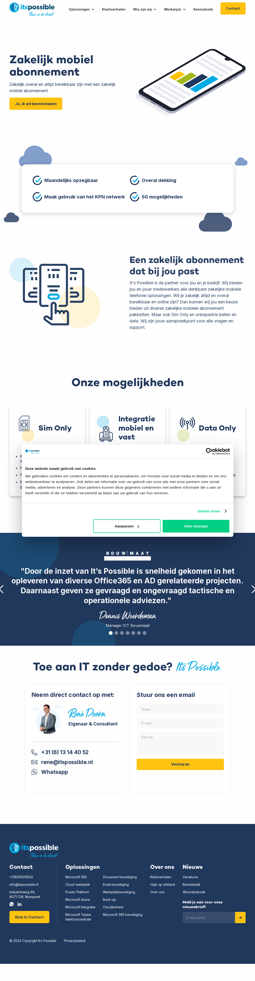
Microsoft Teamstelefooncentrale (78, 917)
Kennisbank (191, 884)
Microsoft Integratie (80, 907)
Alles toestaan (196, 526)
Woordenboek (194, 892)
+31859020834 (21, 877)
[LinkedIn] (19, 904)
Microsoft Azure (77, 900)
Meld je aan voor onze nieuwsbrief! (203, 905)
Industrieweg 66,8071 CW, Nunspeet (24, 894)
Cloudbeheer (113, 907)
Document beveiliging (120, 877)
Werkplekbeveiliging (119, 892)
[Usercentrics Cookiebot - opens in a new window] (209, 451)
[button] (85, 9)
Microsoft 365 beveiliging (122, 915)
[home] (32, 9)
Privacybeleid (74, 941)
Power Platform (77, 892)
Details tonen (209, 511)
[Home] (33, 850)
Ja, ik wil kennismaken (36, 103)
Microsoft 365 (76, 877)
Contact (233, 8)
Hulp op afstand (162, 884)
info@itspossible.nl (23, 884)
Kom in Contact (29, 917)
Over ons (157, 892)
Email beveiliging (116, 884)
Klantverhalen (160, 877)
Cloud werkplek (77, 884)
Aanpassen (127, 526)
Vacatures (190, 877)
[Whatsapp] (11, 904)
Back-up (109, 900)
